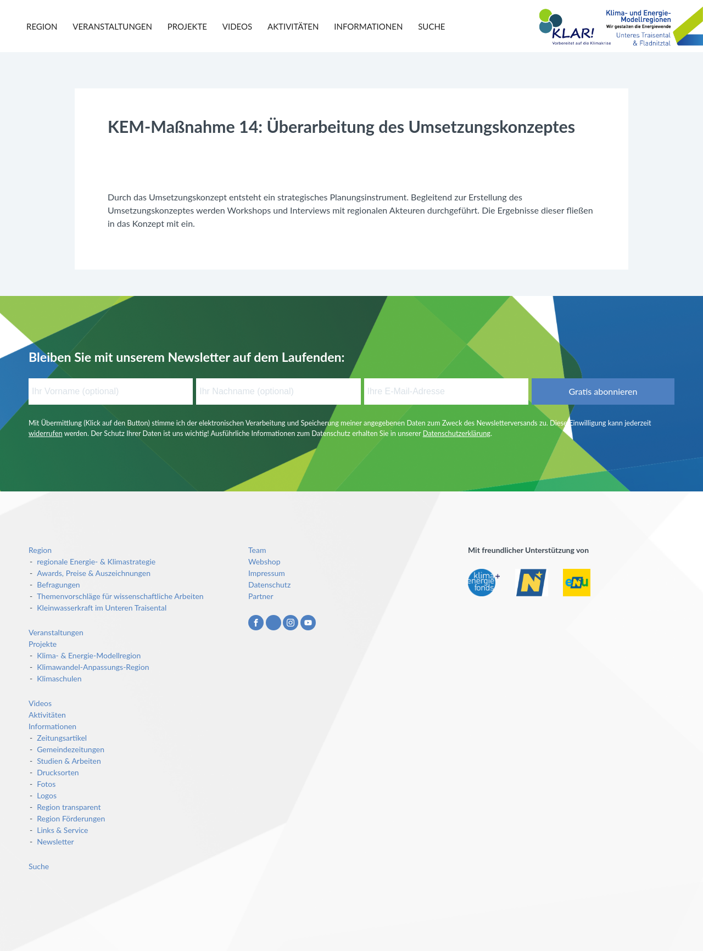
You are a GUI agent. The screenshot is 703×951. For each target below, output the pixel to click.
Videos (237, 26)
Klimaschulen (59, 678)
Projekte (187, 26)
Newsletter (55, 841)
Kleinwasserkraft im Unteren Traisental (101, 607)
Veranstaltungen (112, 26)
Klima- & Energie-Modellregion (89, 655)
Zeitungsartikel (62, 737)
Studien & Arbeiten (69, 760)
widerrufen (46, 433)
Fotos (46, 783)
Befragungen (58, 584)
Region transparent (69, 807)
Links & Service (62, 830)
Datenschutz (269, 584)
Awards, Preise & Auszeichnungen (93, 573)
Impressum (266, 573)
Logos (47, 795)
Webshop (264, 561)
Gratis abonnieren (602, 391)
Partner (261, 596)
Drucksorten (58, 772)
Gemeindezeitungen (70, 749)
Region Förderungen (71, 818)
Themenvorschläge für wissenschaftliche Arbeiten (120, 596)
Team (257, 550)
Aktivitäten (293, 26)
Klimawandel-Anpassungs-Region (93, 667)
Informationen (368, 26)
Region (41, 26)
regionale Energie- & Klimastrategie (96, 561)
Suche (431, 26)
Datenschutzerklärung (456, 433)
